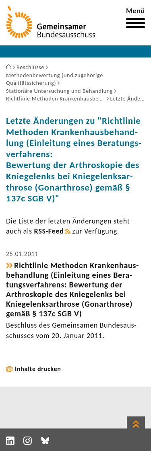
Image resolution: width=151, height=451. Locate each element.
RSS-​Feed (49, 231)
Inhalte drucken (38, 369)
